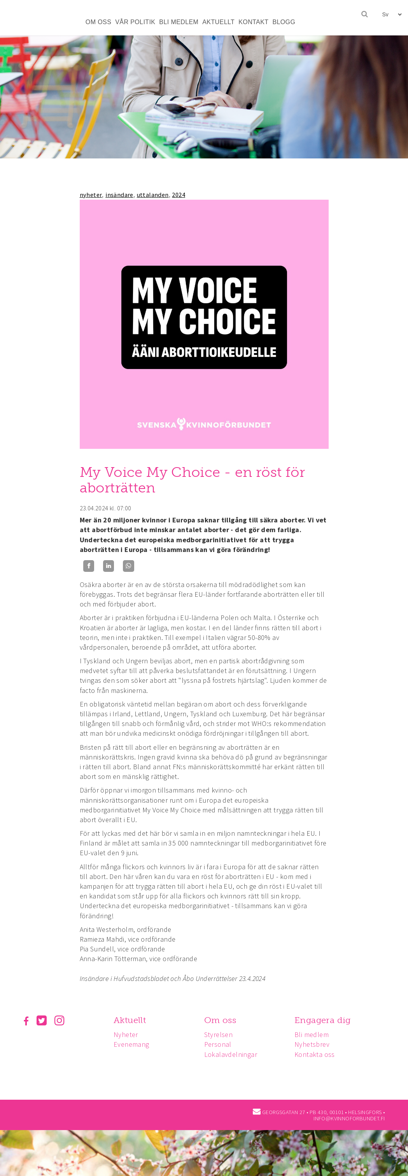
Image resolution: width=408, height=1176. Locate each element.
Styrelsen (221, 1034)
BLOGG (283, 22)
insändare (119, 195)
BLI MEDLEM (178, 22)
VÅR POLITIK (135, 22)
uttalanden (153, 195)
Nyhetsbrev (315, 1044)
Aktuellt (131, 1020)
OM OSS (98, 22)
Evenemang (133, 1044)
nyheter (91, 195)
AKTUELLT (218, 22)
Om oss (222, 1020)
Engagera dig (326, 1020)
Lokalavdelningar (233, 1054)
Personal (220, 1044)
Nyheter (127, 1034)
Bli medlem (315, 1034)
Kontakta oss (318, 1054)
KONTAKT (253, 22)
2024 (178, 195)
